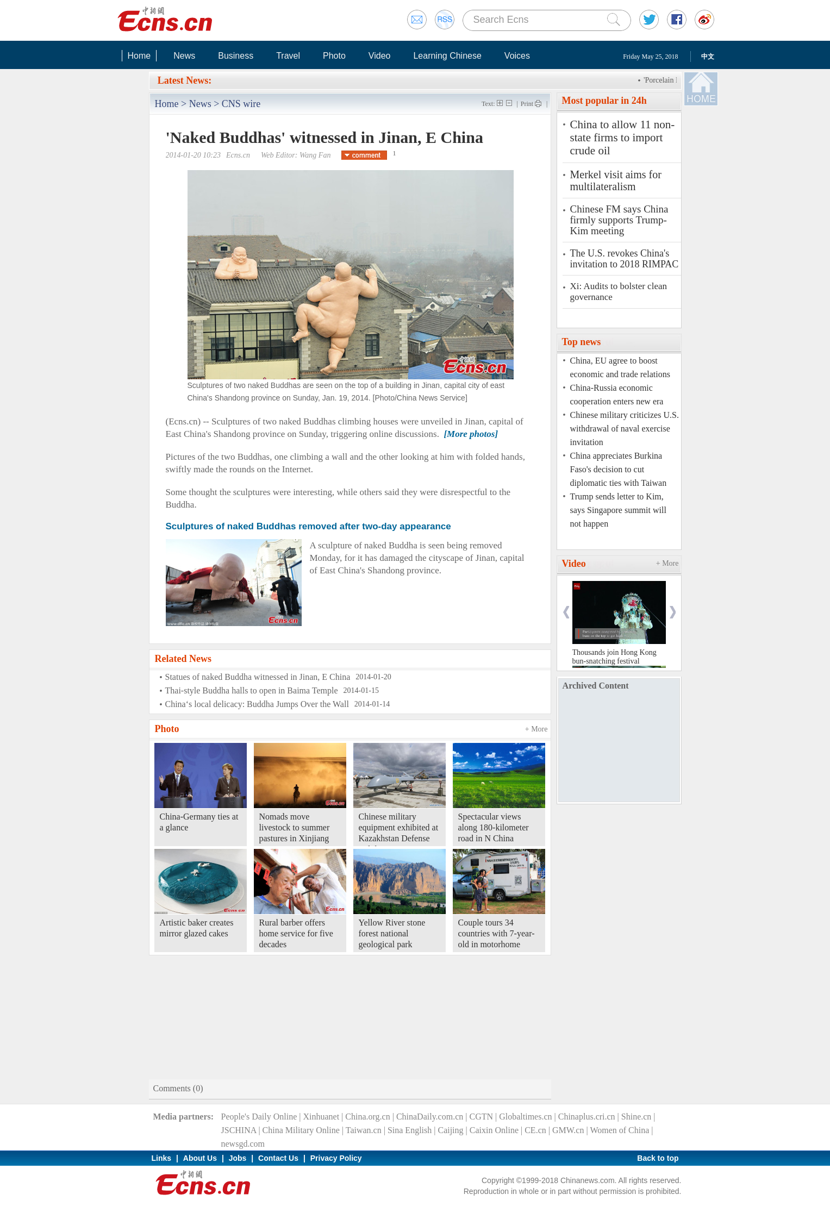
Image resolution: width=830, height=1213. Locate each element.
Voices (517, 55)
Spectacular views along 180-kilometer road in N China (493, 827)
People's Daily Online (259, 1116)
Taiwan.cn (364, 1130)
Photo (334, 55)
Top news (581, 341)
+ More (536, 729)
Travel (288, 55)
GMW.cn (568, 1130)
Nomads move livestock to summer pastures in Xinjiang (294, 827)
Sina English (410, 1130)
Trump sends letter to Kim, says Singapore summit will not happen (618, 510)
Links (162, 1158)
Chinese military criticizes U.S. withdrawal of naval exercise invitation (624, 428)
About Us (200, 1158)
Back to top (657, 1158)
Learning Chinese (447, 55)
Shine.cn (636, 1116)
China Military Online (301, 1130)
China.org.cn (367, 1116)
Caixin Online (494, 1130)
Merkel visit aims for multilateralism (615, 180)
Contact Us (278, 1158)
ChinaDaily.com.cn (429, 1116)
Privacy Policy (336, 1158)
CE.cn (535, 1130)
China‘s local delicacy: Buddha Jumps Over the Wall (257, 704)
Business (235, 55)
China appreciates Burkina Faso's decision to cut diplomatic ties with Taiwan (618, 469)
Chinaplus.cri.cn (586, 1116)
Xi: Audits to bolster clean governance (618, 291)
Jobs (238, 1158)
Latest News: (184, 80)
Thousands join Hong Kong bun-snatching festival (614, 656)
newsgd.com (243, 1143)
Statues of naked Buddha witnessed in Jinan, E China (258, 676)
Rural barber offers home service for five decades (296, 933)
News (184, 55)
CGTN (481, 1116)
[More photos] (471, 434)
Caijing (450, 1130)
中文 (707, 56)
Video (380, 55)
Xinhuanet (321, 1116)
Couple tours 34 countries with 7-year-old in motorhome (496, 933)
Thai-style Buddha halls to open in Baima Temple (251, 690)
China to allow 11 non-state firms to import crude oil (622, 137)
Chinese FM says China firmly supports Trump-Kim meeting (619, 220)
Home (139, 55)
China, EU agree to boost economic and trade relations (620, 367)
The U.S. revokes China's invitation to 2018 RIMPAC (624, 259)
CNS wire (241, 103)
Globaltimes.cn (525, 1116)
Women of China (619, 1130)
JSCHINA (239, 1130)
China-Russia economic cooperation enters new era (617, 394)
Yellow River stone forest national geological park (392, 933)
